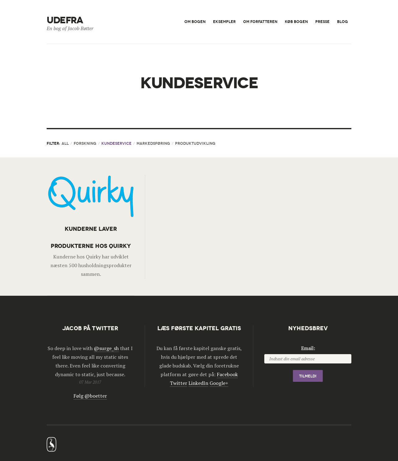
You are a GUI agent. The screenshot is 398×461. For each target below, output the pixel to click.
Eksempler (224, 21)
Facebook (227, 374)
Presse (322, 21)
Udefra (65, 20)
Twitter (178, 383)
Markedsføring (153, 143)
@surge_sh (106, 348)
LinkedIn (198, 383)
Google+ (219, 383)
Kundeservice (116, 143)
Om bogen (195, 21)
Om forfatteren (260, 21)
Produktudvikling (195, 143)
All (65, 143)
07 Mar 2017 (90, 382)
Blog (342, 21)
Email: (308, 348)
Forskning (85, 143)
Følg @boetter (90, 395)
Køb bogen (296, 21)
